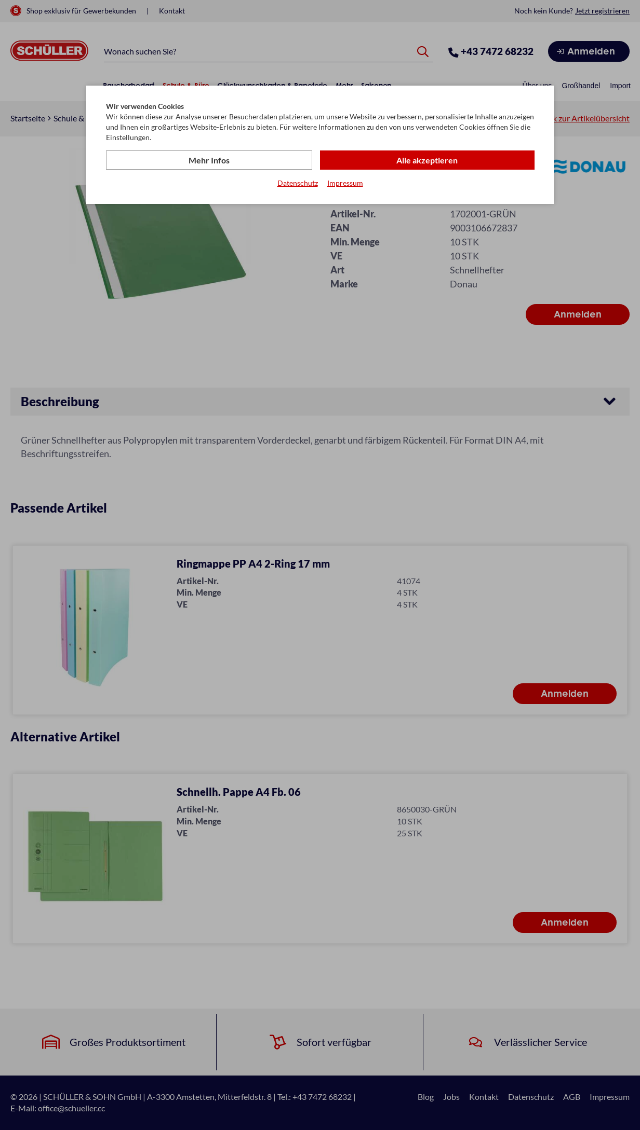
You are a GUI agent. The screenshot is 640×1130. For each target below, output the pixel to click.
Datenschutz (297, 183)
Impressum (345, 183)
